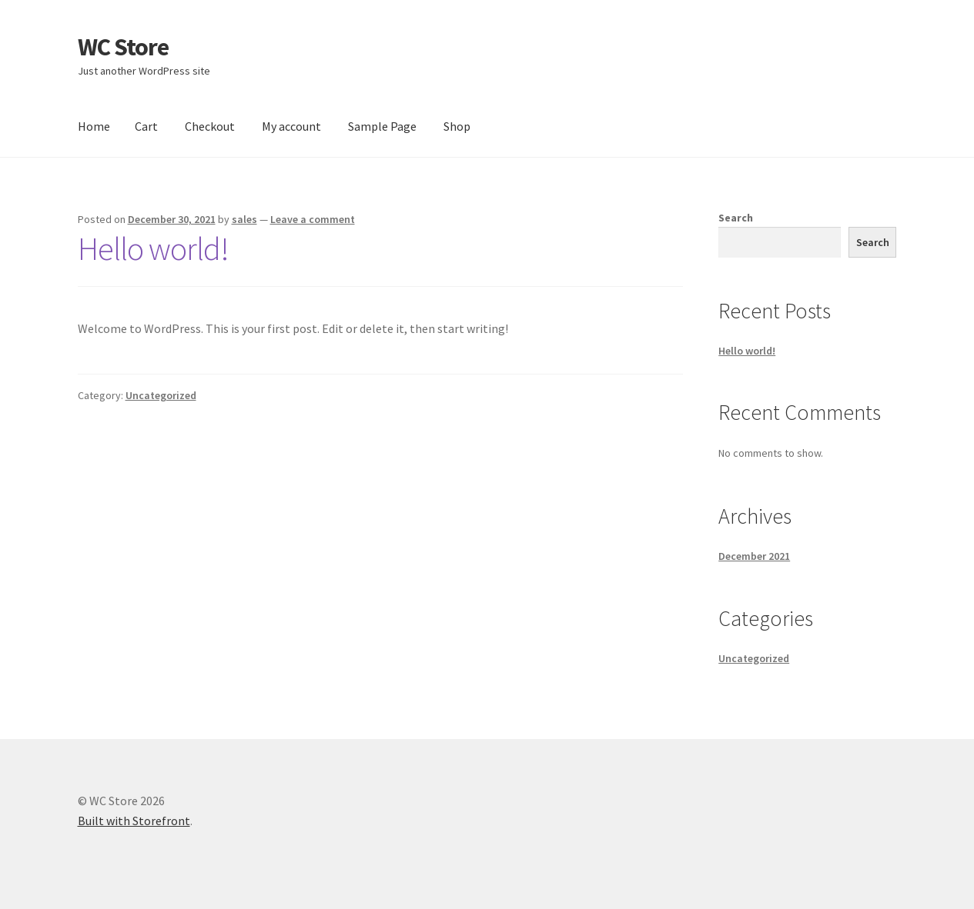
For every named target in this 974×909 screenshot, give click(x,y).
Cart (146, 126)
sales (244, 219)
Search (735, 218)
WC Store (123, 47)
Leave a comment (312, 219)
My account (291, 126)
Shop (456, 126)
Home (94, 126)
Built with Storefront (134, 820)
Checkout (210, 126)
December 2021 (754, 556)
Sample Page (382, 126)
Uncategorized (161, 395)
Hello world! (153, 248)
